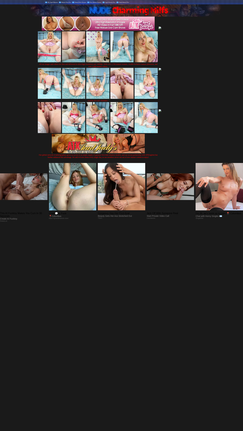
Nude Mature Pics (124, 2)
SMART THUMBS (127, 366)
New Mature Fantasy (96, 2)
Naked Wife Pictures (80, 2)
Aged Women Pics (110, 2)
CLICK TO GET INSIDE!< (98, 101)
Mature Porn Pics (66, 2)
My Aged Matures (53, 2)
